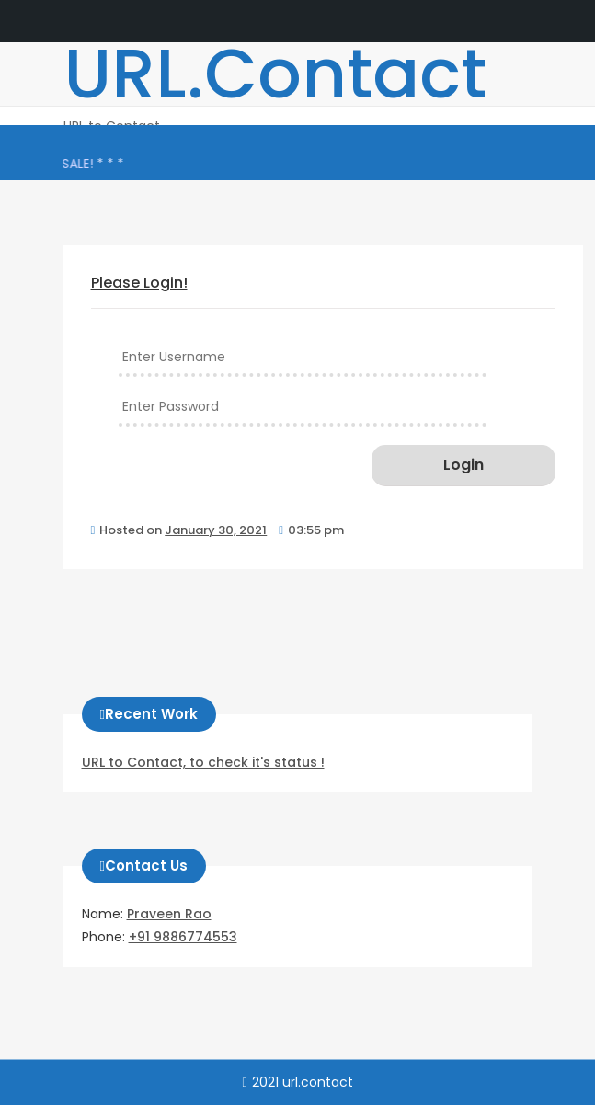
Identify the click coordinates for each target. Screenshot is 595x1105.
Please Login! (139, 282)
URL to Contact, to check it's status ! (203, 762)
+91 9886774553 (183, 937)
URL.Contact (274, 73)
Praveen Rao (169, 914)
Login (463, 464)
